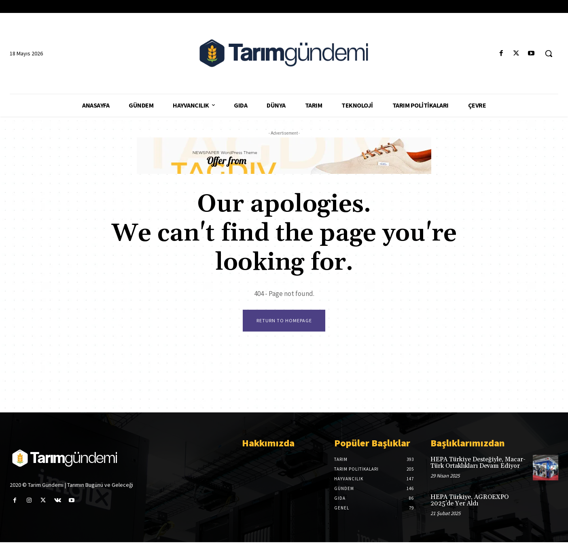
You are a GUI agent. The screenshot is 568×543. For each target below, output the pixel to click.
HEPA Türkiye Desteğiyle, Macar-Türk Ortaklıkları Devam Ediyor (478, 463)
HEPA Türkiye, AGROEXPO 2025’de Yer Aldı (469, 501)
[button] (548, 53)
